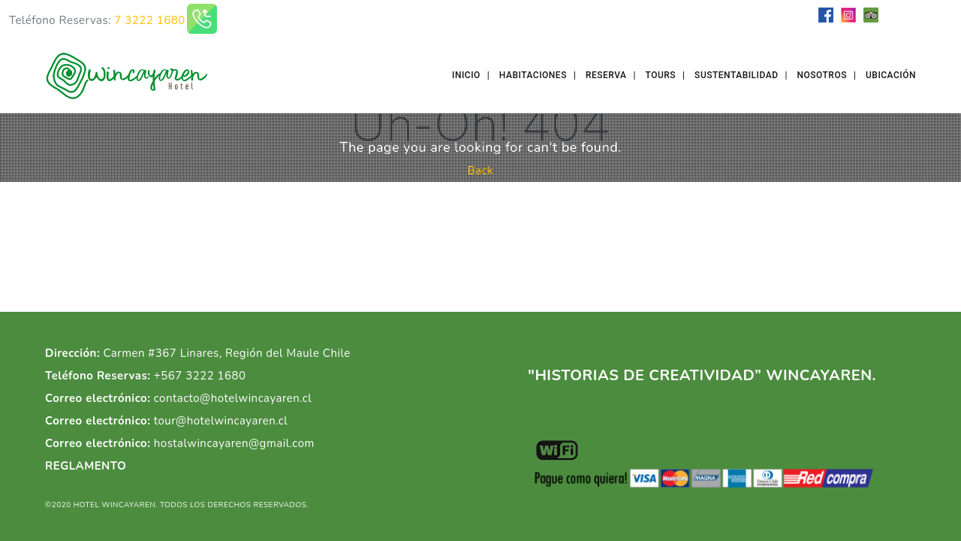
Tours (661, 75)
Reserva (606, 75)
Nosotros (822, 75)
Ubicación (891, 75)
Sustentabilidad (736, 75)
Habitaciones (533, 75)
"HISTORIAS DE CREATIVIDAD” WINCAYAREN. (702, 375)
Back (481, 170)
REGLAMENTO (85, 465)
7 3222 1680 (149, 20)
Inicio (466, 75)
